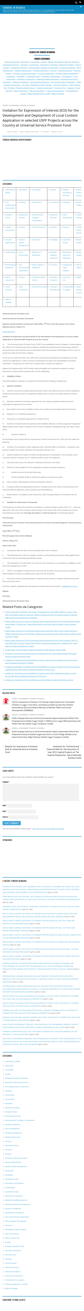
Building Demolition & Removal (67, 192)
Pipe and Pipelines (60, 85)
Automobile (35, 62)
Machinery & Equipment (26, 79)
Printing (11, 88)
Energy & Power (11, 1112)
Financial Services (65, 70)
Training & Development (55, 91)
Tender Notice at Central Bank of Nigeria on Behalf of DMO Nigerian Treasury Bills (35, 650)
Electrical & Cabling (67, 65)
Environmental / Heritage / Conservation (43, 68)
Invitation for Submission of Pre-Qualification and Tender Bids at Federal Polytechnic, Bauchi (39, 680)
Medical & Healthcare (21, 82)
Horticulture (10, 76)
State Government (20, 91)
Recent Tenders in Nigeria (15, 880)
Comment (6, 782)
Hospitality (20, 76)
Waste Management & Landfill (39, 94)
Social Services (11, 1263)
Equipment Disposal (67, 68)
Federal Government (40, 70)
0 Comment (45, 132)
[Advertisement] (42, 32)
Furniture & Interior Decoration (25, 73)
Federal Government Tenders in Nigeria (19, 105)
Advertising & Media (12, 62)
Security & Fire (60, 88)
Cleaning (24, 65)
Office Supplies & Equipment (15, 1221)
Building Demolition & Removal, (60, 62)
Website (5, 817)
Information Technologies (51, 76)
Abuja (22, 132)
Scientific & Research (44, 88)
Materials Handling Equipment (48, 79)
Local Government (12, 1192)
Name (5, 805)
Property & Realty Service (25, 88)
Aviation (44, 62)
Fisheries (77, 70)
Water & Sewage (58, 94)
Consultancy (44, 65)
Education (54, 65)
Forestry (9, 73)
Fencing (53, 70)
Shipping (70, 88)
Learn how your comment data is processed (48, 829)
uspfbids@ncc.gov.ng (69, 586)
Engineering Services (19, 68)
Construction (34, 65)
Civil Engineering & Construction (10, 205)
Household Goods (33, 76)
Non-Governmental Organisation (63, 82)
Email (5, 811)
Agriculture (25, 62)
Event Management (12, 1129)
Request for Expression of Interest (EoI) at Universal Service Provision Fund (20, 749)
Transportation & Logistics (14, 1280)
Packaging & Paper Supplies (41, 85)
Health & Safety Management (67, 73)
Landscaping (67, 76)
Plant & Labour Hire (12, 1238)
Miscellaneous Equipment (40, 82)
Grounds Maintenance (46, 73)
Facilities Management (23, 70)
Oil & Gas (25, 85)
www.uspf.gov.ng (9, 332)
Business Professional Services (16, 1082)
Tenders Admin (12, 132)
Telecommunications (37, 91)
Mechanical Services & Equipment (67, 255)
